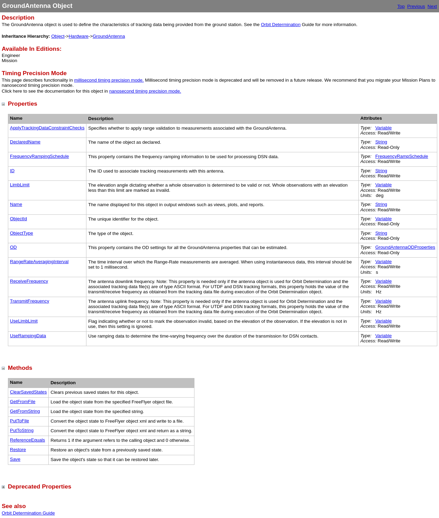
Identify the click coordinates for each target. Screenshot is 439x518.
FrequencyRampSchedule (401, 156)
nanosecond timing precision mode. (145, 91)
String (381, 141)
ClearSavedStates (28, 392)
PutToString (22, 430)
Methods (20, 367)
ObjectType (21, 233)
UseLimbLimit (24, 320)
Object (57, 36)
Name (16, 204)
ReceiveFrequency (29, 281)
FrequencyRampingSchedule (39, 156)
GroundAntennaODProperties (405, 247)
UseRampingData (28, 335)
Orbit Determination (281, 24)
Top (401, 6)
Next (432, 6)
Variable (383, 127)
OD (13, 247)
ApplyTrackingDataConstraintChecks (47, 127)
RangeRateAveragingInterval (39, 261)
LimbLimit (19, 184)
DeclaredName (25, 141)
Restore (18, 449)
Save (15, 459)
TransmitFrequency (29, 301)
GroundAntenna (109, 36)
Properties (22, 103)
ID (12, 170)
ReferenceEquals (27, 440)
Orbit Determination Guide (28, 513)
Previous (416, 6)
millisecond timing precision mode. (109, 80)
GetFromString (25, 411)
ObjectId (18, 218)
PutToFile (19, 420)
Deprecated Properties (39, 486)
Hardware (78, 36)
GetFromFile (22, 401)
